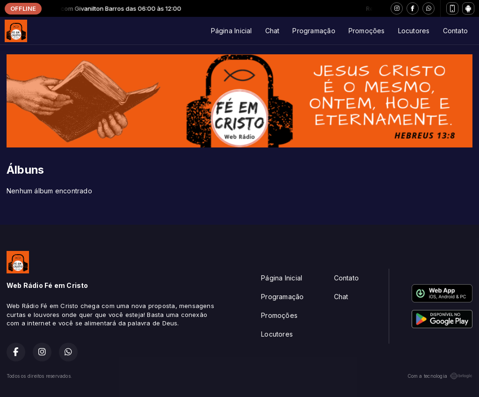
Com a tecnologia (439, 376)
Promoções (366, 31)
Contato (455, 31)
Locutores (414, 31)
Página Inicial (231, 31)
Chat (272, 31)
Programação (313, 31)
